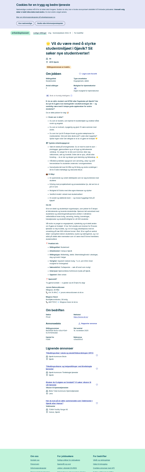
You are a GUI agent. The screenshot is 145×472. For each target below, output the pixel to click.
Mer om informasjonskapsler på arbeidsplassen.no (35, 17)
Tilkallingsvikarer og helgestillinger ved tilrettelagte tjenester (69, 367)
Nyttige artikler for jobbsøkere (68, 460)
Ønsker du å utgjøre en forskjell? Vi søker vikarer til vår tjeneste (68, 383)
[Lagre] (97, 355)
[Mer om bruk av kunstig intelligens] (71, 96)
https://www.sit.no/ (81, 317)
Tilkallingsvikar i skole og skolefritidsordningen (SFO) (69, 353)
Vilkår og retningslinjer (101, 460)
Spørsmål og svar (64, 464)
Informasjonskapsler (38, 468)
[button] (87, 323)
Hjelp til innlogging (100, 464)
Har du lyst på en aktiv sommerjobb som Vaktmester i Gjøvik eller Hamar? (69, 402)
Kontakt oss (34, 460)
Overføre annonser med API (104, 468)
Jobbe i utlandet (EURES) (67, 468)
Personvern (34, 464)
